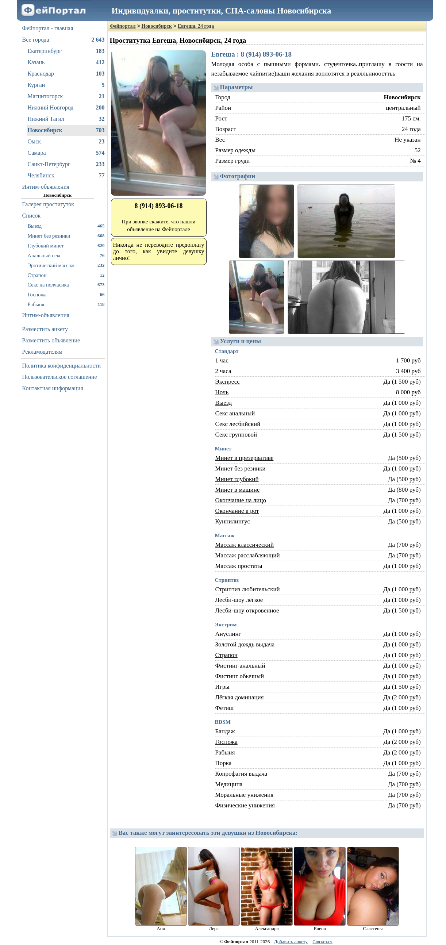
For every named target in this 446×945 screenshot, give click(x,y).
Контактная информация (52, 388)
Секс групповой (236, 434)
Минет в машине (237, 489)
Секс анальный (235, 413)
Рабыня (66, 304)
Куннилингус (232, 521)
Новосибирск (66, 130)
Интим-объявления (45, 187)
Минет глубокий (237, 479)
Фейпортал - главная (47, 28)
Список (31, 215)
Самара (66, 152)
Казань (66, 62)
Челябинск (66, 175)
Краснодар (66, 73)
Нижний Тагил (66, 119)
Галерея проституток (48, 204)
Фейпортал (123, 26)
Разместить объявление (51, 340)
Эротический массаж (66, 265)
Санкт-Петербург (66, 164)
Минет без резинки (66, 235)
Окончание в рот (237, 510)
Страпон (66, 275)
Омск (66, 141)
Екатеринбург (66, 51)
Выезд (66, 226)
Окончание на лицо (240, 500)
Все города (63, 39)
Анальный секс (66, 255)
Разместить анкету (45, 329)
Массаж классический (244, 544)
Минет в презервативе (244, 457)
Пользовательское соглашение (59, 377)
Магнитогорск (66, 96)
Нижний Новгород (66, 107)
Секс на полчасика (66, 284)
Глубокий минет (66, 245)
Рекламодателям (42, 352)
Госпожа (66, 294)
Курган (66, 85)
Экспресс (227, 381)
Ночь (222, 392)
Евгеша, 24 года (196, 26)
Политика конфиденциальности (61, 365)
